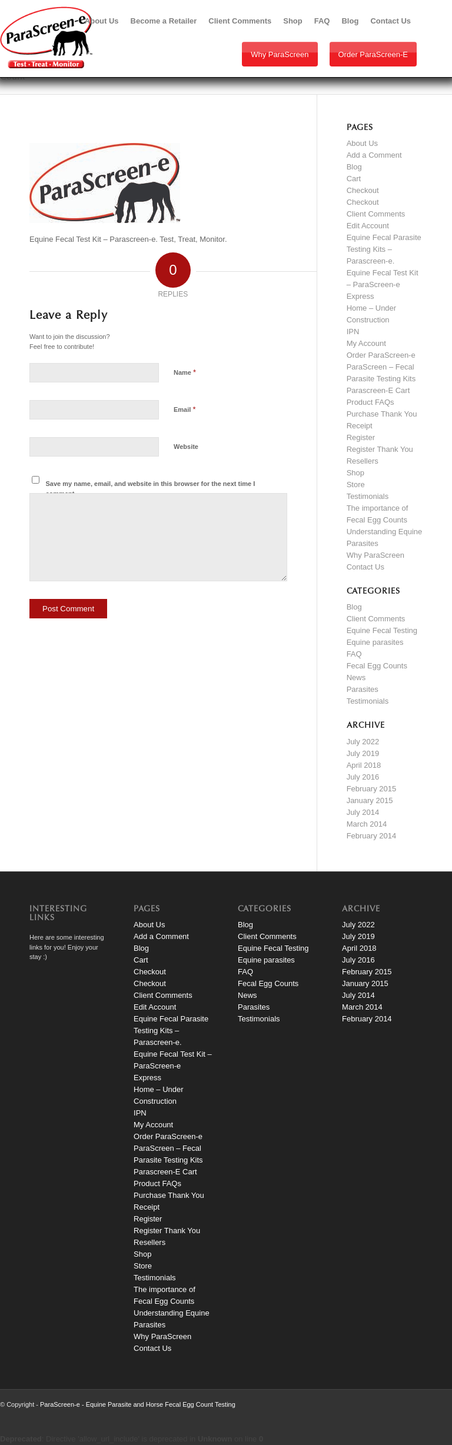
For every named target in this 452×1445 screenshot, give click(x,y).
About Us (362, 143)
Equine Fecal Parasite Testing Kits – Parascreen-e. (384, 249)
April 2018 (364, 765)
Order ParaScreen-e (373, 54)
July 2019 (363, 753)
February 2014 (372, 835)
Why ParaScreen (279, 54)
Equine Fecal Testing (382, 630)
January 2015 (370, 800)
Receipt (360, 425)
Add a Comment (374, 155)
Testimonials (368, 496)
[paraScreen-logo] (46, 37)
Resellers (362, 461)
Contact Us (365, 566)
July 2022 (363, 741)
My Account (366, 343)
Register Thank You (380, 449)
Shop (355, 472)
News (356, 677)
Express (360, 296)
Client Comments (376, 213)
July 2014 (363, 812)
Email (184, 409)
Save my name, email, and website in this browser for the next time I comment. (150, 488)
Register (361, 437)
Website (186, 446)
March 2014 (367, 824)
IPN (353, 331)
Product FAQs (370, 402)
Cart (354, 178)
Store (356, 484)
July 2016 (363, 777)
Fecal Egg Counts (377, 665)
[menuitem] (102, 21)
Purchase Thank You (382, 413)
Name (185, 372)
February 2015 (372, 788)
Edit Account (368, 225)
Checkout (363, 190)
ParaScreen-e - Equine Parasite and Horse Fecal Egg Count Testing (137, 1404)
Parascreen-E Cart (378, 390)
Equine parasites (375, 642)
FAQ (354, 654)
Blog (354, 166)
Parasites (362, 689)
